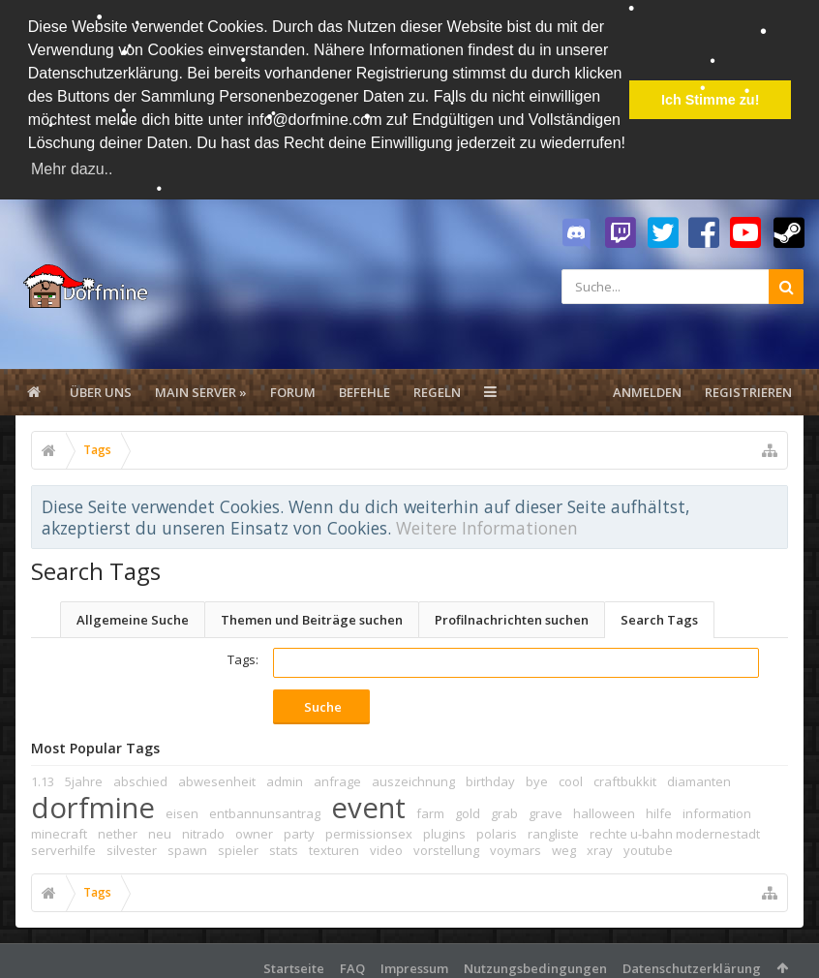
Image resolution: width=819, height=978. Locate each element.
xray (600, 845)
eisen (182, 808)
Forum (293, 387)
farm (430, 808)
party (299, 829)
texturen (334, 845)
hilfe (659, 808)
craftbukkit (624, 776)
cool (571, 776)
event (368, 802)
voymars (515, 845)
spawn (187, 845)
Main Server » (201, 387)
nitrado (203, 829)
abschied (140, 776)
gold (467, 808)
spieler (238, 845)
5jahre (84, 776)
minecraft (59, 829)
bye (537, 776)
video (386, 845)
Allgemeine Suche (132, 615)
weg (564, 845)
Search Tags (659, 615)
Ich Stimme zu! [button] (710, 99)
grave (545, 808)
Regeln (437, 387)
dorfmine (93, 802)
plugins (444, 829)
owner (254, 829)
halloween (604, 808)
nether (117, 829)
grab (504, 808)
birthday (490, 776)
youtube (648, 845)
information (716, 808)
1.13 (42, 776)
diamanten (699, 776)
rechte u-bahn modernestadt (675, 829)
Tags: (243, 654)
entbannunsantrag (264, 808)
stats (283, 845)
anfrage (337, 776)
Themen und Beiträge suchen (312, 615)
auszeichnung (413, 776)
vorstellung (446, 845)
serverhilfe (63, 845)
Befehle (364, 387)
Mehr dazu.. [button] (71, 169)
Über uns (101, 387)
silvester (131, 845)
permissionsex (368, 829)
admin (284, 776)
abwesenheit (217, 776)
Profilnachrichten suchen (512, 615)
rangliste (553, 829)
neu (159, 829)
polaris (496, 829)
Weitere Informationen (487, 523)
